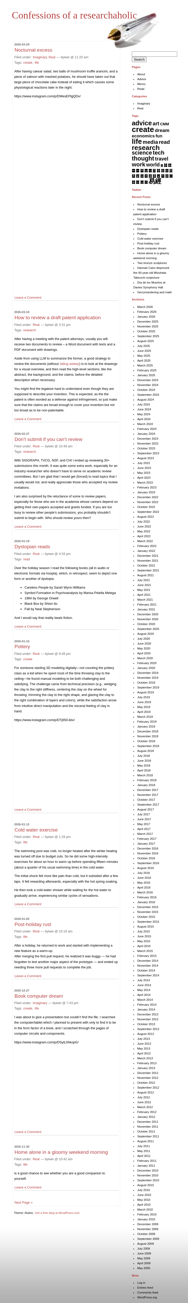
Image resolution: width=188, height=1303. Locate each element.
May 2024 (143, 414)
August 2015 (145, 926)
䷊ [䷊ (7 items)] (142, 170)
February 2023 (146, 487)
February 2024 (146, 428)
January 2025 (146, 375)
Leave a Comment (27, 297)
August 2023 (145, 458)
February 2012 (146, 1111)
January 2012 (146, 1116)
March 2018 (145, 775)
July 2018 (143, 755)
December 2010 (147, 1170)
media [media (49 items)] (150, 142)
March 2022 (145, 541)
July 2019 (143, 697)
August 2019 (145, 692)
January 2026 (146, 316)
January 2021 (146, 609)
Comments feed (147, 1292)
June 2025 (144, 350)
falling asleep (69, 364)
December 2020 (147, 614)
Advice (141, 79)
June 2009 (144, 1253)
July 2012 (143, 1097)
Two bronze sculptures (152, 263)
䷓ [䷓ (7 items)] (137, 176)
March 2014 (145, 999)
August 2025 (145, 341)
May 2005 (143, 1268)
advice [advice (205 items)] (142, 123)
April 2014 (144, 994)
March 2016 (145, 892)
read (26, 559)
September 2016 (148, 863)
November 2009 (147, 1229)
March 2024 (145, 424)
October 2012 (146, 1082)
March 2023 (145, 482)
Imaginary (40, 57)
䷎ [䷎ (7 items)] (158, 170)
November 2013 (147, 1019)
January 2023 (146, 492)
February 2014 (146, 1004)
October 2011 (146, 1131)
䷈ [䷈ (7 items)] (133, 170)
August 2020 (145, 633)
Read (140, 88)
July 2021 (143, 580)
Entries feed (145, 1287)
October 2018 (146, 741)
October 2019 (146, 682)
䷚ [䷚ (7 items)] (166, 176)
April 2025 (144, 360)
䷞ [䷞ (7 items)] (142, 182)
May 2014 (143, 990)
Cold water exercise (36, 830)
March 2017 (145, 833)
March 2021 (145, 599)
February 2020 (146, 663)
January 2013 (146, 1068)
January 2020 (146, 667)
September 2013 (148, 1029)
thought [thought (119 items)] (143, 158)
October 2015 (146, 916)
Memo (141, 84)
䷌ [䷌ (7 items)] (150, 170)
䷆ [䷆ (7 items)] (165, 165)
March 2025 (145, 365)
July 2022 (143, 521)
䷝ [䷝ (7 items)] (137, 182)
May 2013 (143, 1048)
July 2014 (143, 980)
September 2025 (148, 336)
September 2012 (148, 1087)
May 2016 (143, 882)
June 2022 (144, 526)
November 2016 (147, 853)
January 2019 (146, 726)
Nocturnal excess (33, 50)
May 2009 (143, 1258)
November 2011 (147, 1126)
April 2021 (144, 594)
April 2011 (144, 1155)
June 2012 (144, 1102)
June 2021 (144, 585)
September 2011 (148, 1136)
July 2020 (143, 638)
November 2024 (147, 384)
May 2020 (143, 648)
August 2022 (145, 516)
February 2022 (146, 545)
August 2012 (145, 1092)
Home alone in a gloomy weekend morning (61, 1152)
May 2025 (143, 355)
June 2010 (144, 1194)
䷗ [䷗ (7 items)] (154, 176)
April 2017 (144, 828)
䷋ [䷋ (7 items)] (146, 170)
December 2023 (147, 438)
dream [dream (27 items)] (162, 130)
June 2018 (144, 760)
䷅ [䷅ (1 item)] (162, 165)
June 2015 (144, 936)
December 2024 (147, 380)
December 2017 (147, 789)
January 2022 (146, 550)
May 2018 (143, 765)
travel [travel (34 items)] (161, 159)
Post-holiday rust (32, 924)
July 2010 (143, 1190)
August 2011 (145, 1141)
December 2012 (147, 1072)
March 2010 (145, 1209)
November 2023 (147, 443)
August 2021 (145, 575)
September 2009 (148, 1238)
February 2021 (146, 604)
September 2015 (148, 921)
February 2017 (146, 838)
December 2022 (147, 497)
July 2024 (143, 404)
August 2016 (145, 868)
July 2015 (143, 931)
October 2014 (146, 970)
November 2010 (147, 1175)
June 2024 (144, 409)
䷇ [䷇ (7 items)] (169, 165)
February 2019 (146, 721)
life (37, 62)
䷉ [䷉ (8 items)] (137, 170)
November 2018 (147, 736)
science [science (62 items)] (142, 153)
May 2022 (143, 531)
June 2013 (144, 1043)
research (29, 330)
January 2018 (146, 785)
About (141, 74)
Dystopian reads (32, 546)
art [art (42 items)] (156, 123)
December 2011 (147, 1121)
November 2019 (147, 677)
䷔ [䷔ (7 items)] (142, 176)
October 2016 (146, 858)
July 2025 (143, 345)
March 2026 (145, 306)
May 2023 (143, 472)
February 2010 (146, 1214)
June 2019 (144, 702)
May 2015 (143, 941)
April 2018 (144, 770)
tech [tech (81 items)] (159, 152)
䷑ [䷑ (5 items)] (171, 170)
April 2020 (144, 653)
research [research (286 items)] (146, 148)
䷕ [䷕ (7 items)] (146, 176)
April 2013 (144, 1053)
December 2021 (147, 555)
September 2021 (148, 570)
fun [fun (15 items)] (159, 136)
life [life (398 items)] (137, 141)
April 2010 (144, 1204)
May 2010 (143, 1199)
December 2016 (147, 848)
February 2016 (146, 897)
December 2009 (147, 1224)
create (28, 62)
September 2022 (148, 511)
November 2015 (147, 911)
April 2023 (144, 477)
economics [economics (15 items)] (143, 136)
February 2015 (146, 955)
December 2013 (147, 1014)
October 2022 (146, 506)
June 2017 (144, 819)
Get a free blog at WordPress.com (57, 1212)
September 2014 (148, 975)
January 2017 (146, 843)
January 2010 (146, 1219)
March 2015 (145, 950)
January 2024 (146, 433)
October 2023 (146, 448)
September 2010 (148, 1180)
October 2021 (146, 565)
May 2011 (143, 1151)
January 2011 (146, 1165)
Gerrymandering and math (154, 292)
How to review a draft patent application (57, 317)
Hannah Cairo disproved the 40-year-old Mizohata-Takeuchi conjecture (151, 272)
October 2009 (146, 1233)
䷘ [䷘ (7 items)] (158, 176)
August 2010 (145, 1185)
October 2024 (146, 389)
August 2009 (145, 1243)
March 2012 (145, 1107)
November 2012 (147, 1077)
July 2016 (143, 872)
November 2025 (147, 326)
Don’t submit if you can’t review (48, 439)
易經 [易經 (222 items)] (154, 181)
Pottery (22, 646)
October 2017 (146, 799)
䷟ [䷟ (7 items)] (146, 182)
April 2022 (144, 536)
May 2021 (143, 589)
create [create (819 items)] (143, 129)
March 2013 (145, 1058)
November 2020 (147, 619)
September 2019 (148, 687)
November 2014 (147, 965)
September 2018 (148, 746)
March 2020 (145, 658)
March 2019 (145, 716)
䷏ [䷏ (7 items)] (162, 170)
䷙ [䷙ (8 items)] (162, 176)
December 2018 (147, 731)
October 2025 (146, 331)
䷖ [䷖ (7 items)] (150, 176)
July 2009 (143, 1248)
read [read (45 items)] (164, 142)
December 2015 (147, 907)
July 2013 (143, 1038)
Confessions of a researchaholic (74, 15)
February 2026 (146, 311)
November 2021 (147, 560)
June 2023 (144, 467)
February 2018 (146, 780)
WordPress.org (147, 1297)
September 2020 (148, 628)
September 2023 (148, 453)
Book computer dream (38, 996)
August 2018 (145, 750)
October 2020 (146, 624)
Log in (141, 1282)
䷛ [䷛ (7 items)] (171, 176)
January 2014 (146, 1009)
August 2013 (145, 1033)
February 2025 (146, 370)
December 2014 (147, 960)
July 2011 (143, 1146)
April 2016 (144, 887)
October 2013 (146, 1024)
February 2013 (146, 1063)
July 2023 (143, 463)
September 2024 (148, 394)
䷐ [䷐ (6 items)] (166, 170)
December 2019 (147, 672)
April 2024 (144, 419)
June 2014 (144, 985)
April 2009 (144, 1263)
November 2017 (147, 794)
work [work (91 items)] (138, 164)
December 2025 (147, 321)
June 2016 (144, 877)
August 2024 (145, 399)
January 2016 (146, 902)
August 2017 (145, 809)
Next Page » (23, 1202)
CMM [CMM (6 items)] (164, 124)
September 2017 (148, 804)
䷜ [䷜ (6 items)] (133, 182)
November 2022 (147, 502)
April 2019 (144, 711)
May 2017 (143, 824)
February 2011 (146, 1160)
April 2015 (144, 946)
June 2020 (144, 643)
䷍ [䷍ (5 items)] (154, 170)
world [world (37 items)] (153, 164)
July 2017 (143, 814)
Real (52, 57)
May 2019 (143, 707)
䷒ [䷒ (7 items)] (133, 176)
